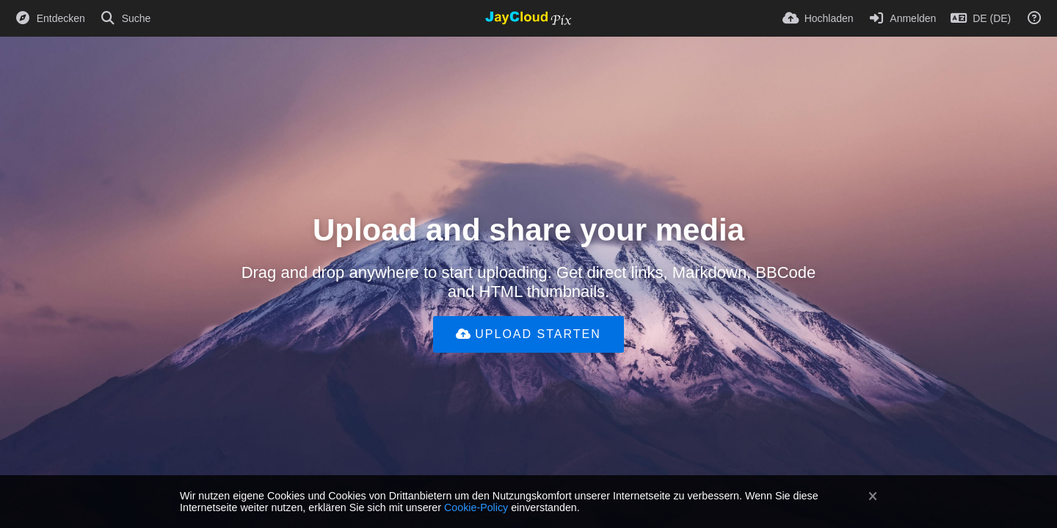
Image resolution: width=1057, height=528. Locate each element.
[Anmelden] (902, 18)
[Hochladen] (818, 18)
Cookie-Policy (476, 507)
